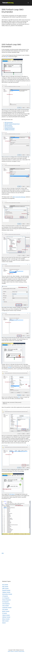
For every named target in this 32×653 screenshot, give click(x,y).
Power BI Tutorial (6, 590)
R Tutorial (4, 613)
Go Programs (5, 601)
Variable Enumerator (10, 129)
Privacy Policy (21, 651)
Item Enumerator (9, 126)
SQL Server (12, 494)
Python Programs (6, 600)
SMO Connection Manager (19, 197)
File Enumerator (8, 125)
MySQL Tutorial (5, 611)
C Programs (5, 596)
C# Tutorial (5, 609)
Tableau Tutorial (6, 592)
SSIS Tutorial (5, 586)
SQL (19, 397)
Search (4, 622)
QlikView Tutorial (6, 617)
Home (9, 651)
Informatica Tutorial (7, 594)
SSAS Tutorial (5, 621)
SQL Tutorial (5, 584)
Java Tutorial (5, 605)
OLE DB (9, 367)
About (12, 651)
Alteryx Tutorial (5, 619)
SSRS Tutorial (5, 588)
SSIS (7, 56)
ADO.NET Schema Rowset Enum (12, 124)
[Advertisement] (16, 36)
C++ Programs (5, 598)
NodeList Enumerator (10, 128)
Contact (16, 651)
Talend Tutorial (6, 615)
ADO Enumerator (9, 122)
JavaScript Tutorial (6, 607)
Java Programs (6, 603)
